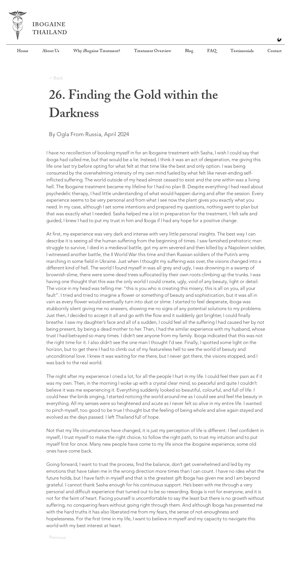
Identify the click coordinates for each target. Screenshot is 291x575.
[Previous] (68, 537)
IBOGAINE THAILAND (49, 29)
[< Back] (68, 78)
